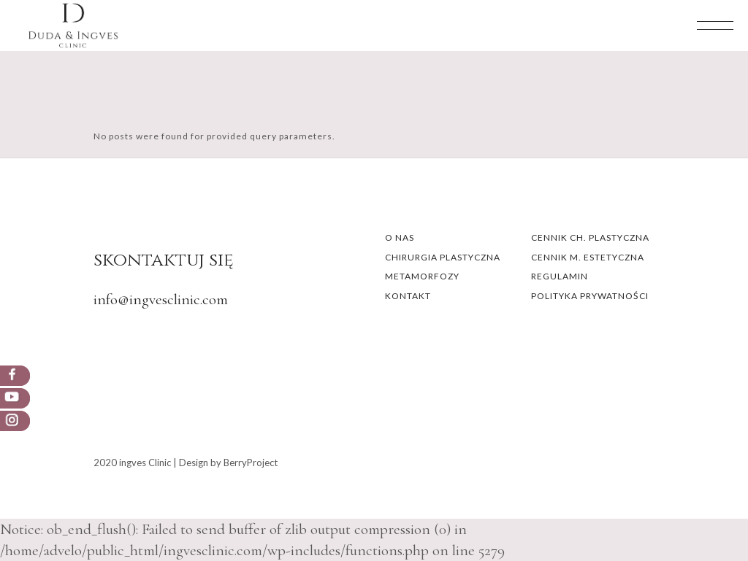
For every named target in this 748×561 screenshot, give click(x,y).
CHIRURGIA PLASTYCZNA (442, 257)
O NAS (399, 237)
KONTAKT (408, 295)
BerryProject (251, 462)
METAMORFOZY (422, 276)
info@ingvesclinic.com (161, 299)
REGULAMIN (559, 276)
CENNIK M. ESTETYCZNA (587, 257)
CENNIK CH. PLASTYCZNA (590, 237)
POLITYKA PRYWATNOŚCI (590, 295)
